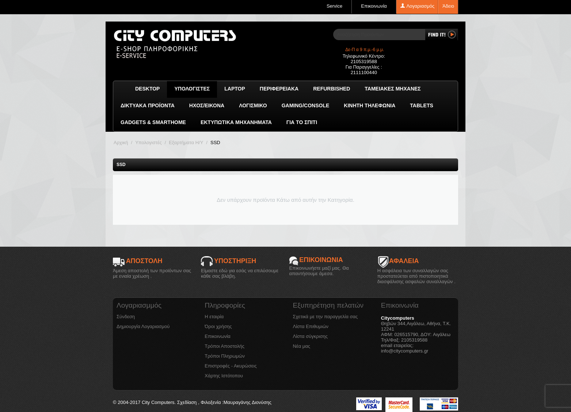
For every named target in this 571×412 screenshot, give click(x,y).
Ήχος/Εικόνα (206, 105)
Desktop (147, 89)
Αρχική (121, 142)
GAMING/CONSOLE (306, 105)
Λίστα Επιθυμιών (311, 326)
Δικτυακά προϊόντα (148, 105)
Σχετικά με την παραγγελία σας (325, 316)
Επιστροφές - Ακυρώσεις (230, 366)
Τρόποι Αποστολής (224, 346)
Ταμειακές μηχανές (392, 89)
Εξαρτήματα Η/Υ (186, 142)
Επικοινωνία (374, 6)
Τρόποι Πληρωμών (225, 356)
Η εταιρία (214, 316)
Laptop (234, 89)
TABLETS (421, 105)
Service (334, 6)
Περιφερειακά (279, 89)
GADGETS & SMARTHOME (153, 122)
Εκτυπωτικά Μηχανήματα (236, 122)
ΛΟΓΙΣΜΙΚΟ (253, 105)
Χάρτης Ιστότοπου (224, 375)
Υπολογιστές (192, 89)
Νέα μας (302, 346)
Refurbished (331, 89)
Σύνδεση (126, 316)
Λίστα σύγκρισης (310, 336)
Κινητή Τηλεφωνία (369, 105)
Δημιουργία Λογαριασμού (143, 326)
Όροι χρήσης (218, 326)
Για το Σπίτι (301, 122)
